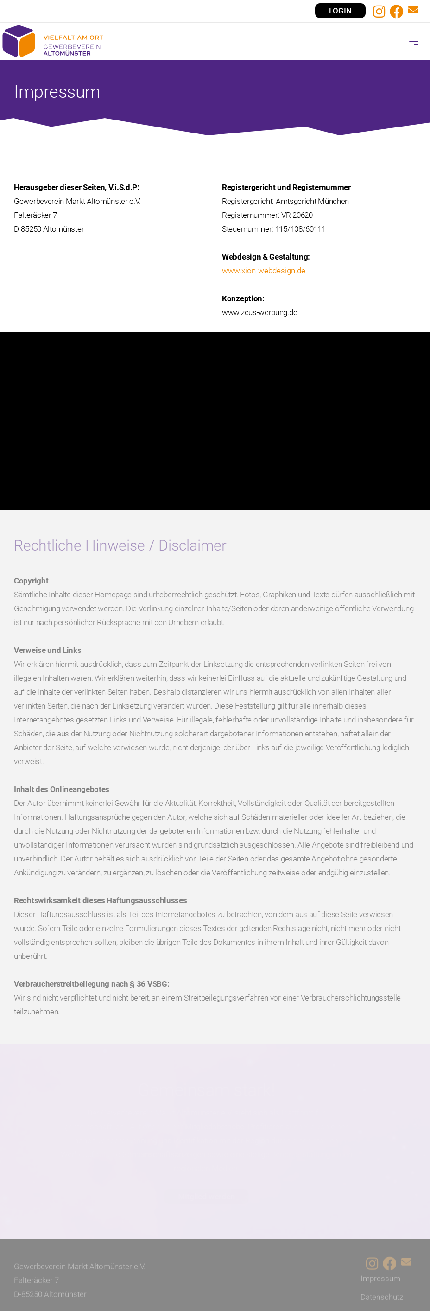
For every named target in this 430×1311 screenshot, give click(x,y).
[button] (414, 41)
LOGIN (340, 10)
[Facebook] (396, 12)
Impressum (380, 1281)
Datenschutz (381, 1300)
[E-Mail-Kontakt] (413, 11)
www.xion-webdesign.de (263, 286)
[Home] (215, 41)
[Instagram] (379, 12)
